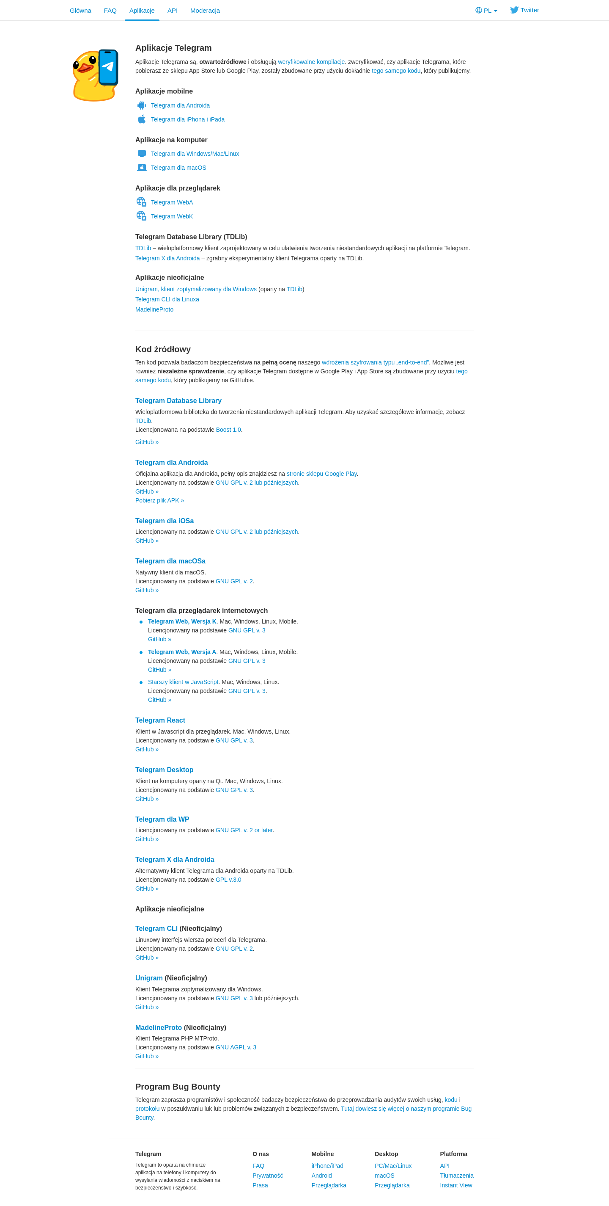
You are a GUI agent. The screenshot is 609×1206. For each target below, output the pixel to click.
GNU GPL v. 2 (234, 581)
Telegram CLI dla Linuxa (167, 299)
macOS (385, 1175)
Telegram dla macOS (170, 167)
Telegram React (160, 720)
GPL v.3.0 (228, 879)
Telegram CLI (156, 928)
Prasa (260, 1185)
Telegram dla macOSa (170, 561)
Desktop (386, 1154)
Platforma (454, 1154)
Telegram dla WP (162, 819)
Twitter (524, 10)
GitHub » (147, 442)
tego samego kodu (396, 70)
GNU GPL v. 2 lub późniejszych (257, 482)
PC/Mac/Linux (393, 1165)
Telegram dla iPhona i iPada (180, 119)
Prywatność (267, 1175)
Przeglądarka (329, 1185)
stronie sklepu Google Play (322, 473)
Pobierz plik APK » (159, 500)
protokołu (147, 1108)
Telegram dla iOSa (164, 520)
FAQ (110, 10)
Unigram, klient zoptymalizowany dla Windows (196, 289)
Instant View (456, 1185)
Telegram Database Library (178, 400)
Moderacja (205, 10)
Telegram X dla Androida (167, 258)
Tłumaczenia (457, 1175)
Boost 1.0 (228, 429)
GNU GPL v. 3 (247, 630)
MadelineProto (154, 309)
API (172, 10)
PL (486, 10)
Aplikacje (142, 10)
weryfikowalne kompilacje (311, 61)
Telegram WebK (164, 216)
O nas (260, 1154)
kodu (451, 1099)
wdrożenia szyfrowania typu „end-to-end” (375, 362)
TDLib (143, 248)
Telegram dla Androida (172, 105)
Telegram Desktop (164, 769)
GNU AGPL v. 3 (236, 1047)
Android (322, 1175)
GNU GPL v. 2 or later (244, 830)
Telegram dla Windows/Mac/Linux (187, 153)
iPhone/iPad (328, 1165)
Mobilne (323, 1154)
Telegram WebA (164, 202)
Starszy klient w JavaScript (183, 682)
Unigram (149, 978)
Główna (80, 10)
